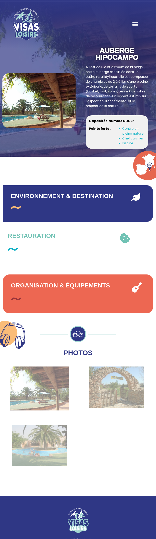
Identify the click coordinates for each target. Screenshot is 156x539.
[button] (135, 24)
